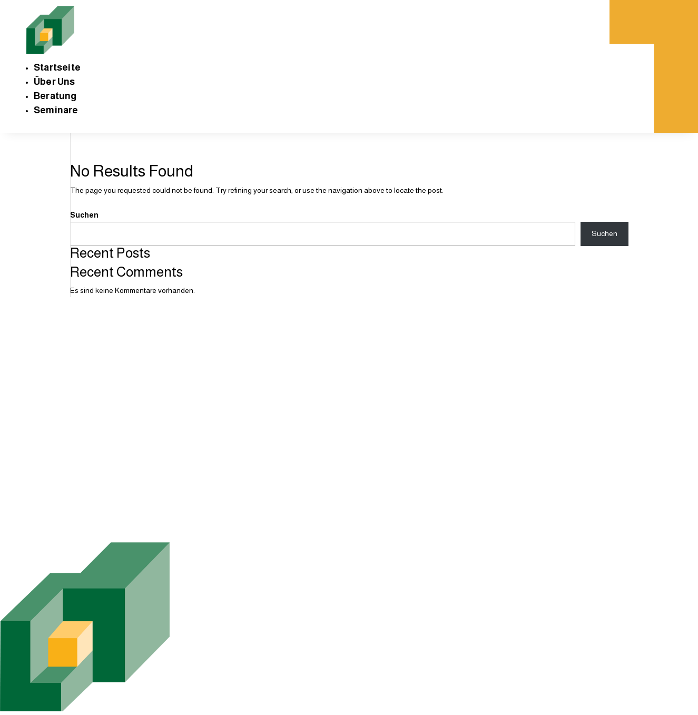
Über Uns (54, 81)
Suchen (84, 215)
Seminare (56, 110)
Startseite (57, 67)
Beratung (55, 96)
